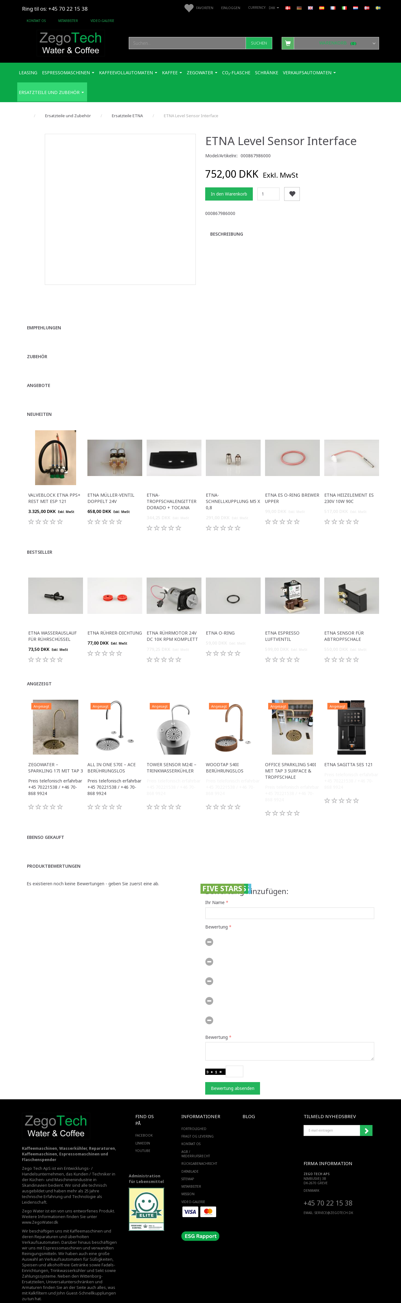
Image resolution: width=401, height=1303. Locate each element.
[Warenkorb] (330, 43)
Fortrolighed (193, 1115)
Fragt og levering (197, 1123)
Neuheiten (39, 401)
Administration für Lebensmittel (146, 1165)
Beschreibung (226, 234)
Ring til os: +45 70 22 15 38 (55, 8)
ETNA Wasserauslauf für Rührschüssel (52, 623)
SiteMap (187, 1166)
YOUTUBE (142, 1137)
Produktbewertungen (54, 853)
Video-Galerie (102, 20)
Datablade (190, 1158)
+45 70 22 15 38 (328, 1189)
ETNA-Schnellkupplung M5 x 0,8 (233, 488)
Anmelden (366, 1117)
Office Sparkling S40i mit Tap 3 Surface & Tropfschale (290, 757)
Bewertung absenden (232, 1075)
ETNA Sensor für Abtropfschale (344, 623)
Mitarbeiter (68, 20)
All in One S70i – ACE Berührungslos (111, 754)
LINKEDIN (142, 1130)
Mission (188, 1181)
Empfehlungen (44, 314)
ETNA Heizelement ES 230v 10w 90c (349, 485)
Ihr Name (215, 889)
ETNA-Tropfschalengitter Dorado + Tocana (171, 488)
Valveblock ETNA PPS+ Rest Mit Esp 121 (54, 485)
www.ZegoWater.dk (40, 1209)
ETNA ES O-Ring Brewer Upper (292, 485)
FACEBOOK (144, 1122)
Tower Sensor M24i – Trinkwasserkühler (171, 754)
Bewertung (216, 913)
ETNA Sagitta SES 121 (348, 751)
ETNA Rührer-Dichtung (114, 620)
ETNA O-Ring (220, 620)
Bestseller (39, 539)
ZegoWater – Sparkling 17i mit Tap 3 (55, 754)
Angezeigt (39, 670)
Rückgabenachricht (199, 1150)
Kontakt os (36, 20)
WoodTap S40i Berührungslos (224, 754)
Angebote (38, 372)
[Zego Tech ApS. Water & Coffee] (71, 42)
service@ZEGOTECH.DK (334, 1199)
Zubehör (37, 343)
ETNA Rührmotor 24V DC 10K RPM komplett (172, 623)
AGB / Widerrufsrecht (195, 1140)
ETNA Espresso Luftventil (282, 623)
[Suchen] (259, 43)
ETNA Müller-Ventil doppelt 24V (110, 485)
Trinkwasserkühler (68, 1257)
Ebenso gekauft (45, 824)
